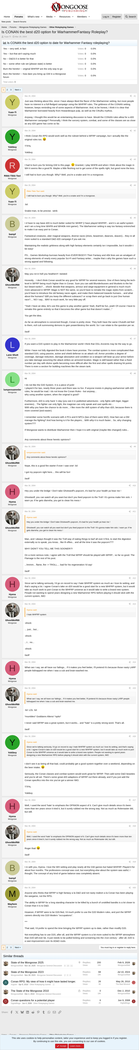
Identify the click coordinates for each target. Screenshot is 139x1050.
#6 (135, 269)
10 (68, 966)
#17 (134, 800)
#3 (135, 159)
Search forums (19, 22)
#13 (134, 604)
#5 (135, 218)
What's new (33, 16)
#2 (135, 131)
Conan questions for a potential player (33, 1000)
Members (82, 16)
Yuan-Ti (7, 36)
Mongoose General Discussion (49, 966)
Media (49, 16)
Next (17, 90)
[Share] (131, 96)
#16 (134, 736)
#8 (135, 373)
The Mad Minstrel (123, 984)
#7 (135, 339)
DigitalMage (16, 1003)
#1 (135, 96)
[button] (42, 16)
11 (71, 966)
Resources (64, 16)
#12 (134, 578)
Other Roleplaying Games (40, 984)
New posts (6, 22)
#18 (134, 826)
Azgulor (14, 984)
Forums (19, 16)
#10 (134, 486)
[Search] (130, 16)
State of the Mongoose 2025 (27, 962)
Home (7, 16)
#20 (134, 888)
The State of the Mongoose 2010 (30, 990)
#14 (134, 662)
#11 (134, 511)
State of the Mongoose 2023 (27, 972)
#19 (134, 862)
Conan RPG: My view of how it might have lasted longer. (43, 981)
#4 (135, 185)
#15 (134, 688)
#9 (135, 447)
